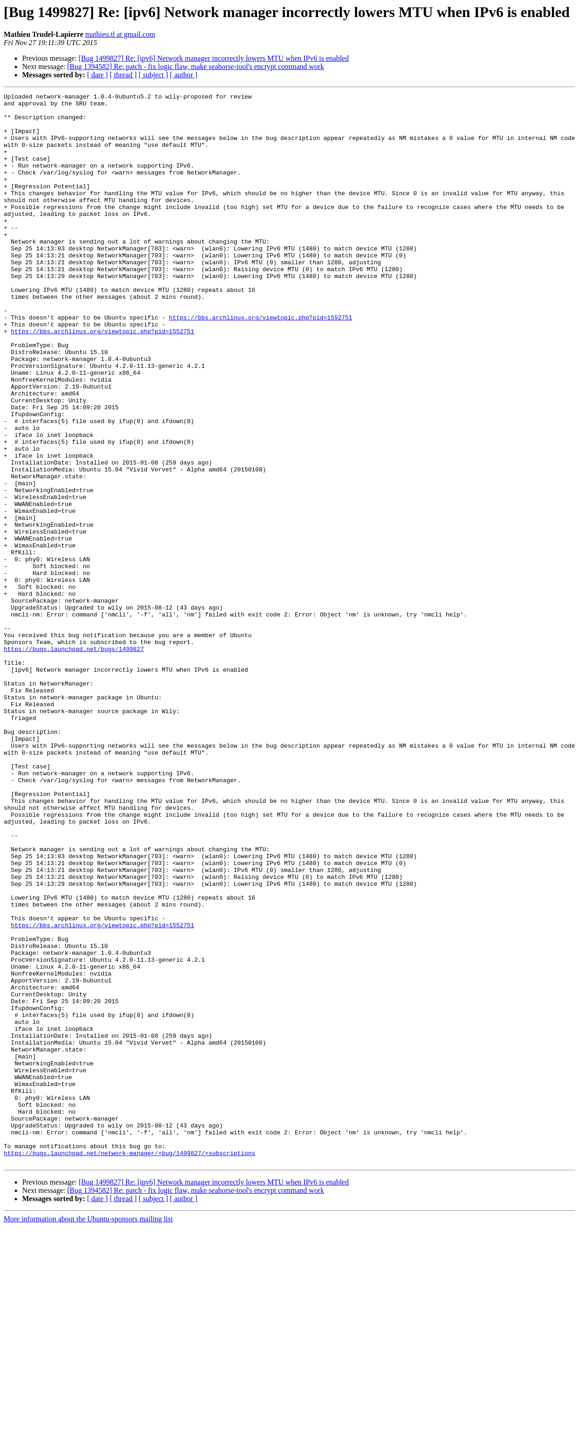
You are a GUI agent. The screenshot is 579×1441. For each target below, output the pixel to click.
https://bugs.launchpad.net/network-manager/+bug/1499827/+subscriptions (129, 1365)
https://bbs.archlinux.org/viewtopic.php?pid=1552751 (260, 363)
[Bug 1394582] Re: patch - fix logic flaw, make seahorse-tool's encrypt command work (195, 66)
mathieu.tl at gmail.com (120, 34)
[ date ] (97, 75)
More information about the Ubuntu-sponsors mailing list (88, 1433)
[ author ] (184, 75)
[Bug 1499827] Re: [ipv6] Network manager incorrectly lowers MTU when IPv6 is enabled (214, 58)
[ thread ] (123, 75)
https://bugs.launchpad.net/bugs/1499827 (74, 760)
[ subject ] (153, 75)
